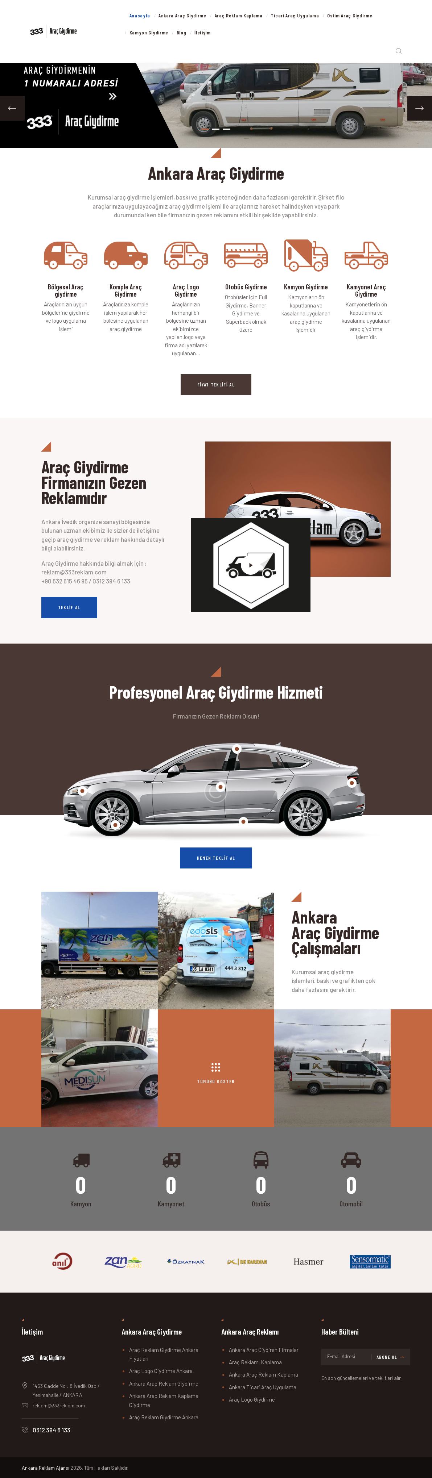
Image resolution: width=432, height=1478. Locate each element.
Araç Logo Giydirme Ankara (161, 1371)
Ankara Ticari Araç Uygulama (262, 1387)
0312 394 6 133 (51, 1429)
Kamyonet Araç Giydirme (366, 290)
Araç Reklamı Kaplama (255, 1362)
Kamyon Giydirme (306, 286)
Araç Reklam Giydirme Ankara (163, 1417)
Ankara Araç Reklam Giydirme (163, 1383)
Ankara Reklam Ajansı (45, 1468)
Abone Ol (387, 1357)
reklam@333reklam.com (59, 1405)
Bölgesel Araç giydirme (65, 290)
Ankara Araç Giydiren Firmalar (264, 1350)
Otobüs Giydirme (246, 286)
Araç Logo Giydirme (186, 290)
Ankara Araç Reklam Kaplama (263, 1374)
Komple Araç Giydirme (126, 290)
